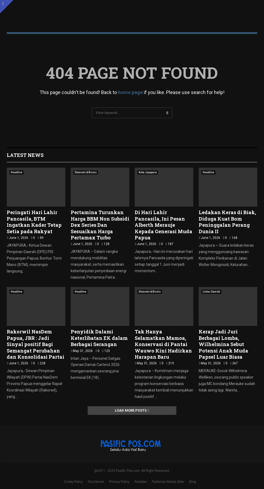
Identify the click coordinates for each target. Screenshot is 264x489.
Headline (16, 172)
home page (130, 92)
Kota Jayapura (148, 172)
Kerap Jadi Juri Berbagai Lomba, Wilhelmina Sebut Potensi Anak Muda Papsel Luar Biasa (223, 344)
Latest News (25, 155)
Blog (192, 482)
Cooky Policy (73, 482)
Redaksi (141, 482)
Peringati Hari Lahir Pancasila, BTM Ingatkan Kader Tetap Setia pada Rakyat (34, 221)
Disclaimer (96, 482)
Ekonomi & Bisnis (86, 172)
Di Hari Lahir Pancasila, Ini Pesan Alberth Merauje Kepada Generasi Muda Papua (163, 225)
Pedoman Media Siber (168, 482)
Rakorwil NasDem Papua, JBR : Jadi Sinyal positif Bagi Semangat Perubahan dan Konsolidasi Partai (35, 344)
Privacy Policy (119, 482)
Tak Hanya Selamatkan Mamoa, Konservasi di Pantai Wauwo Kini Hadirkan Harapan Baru (163, 344)
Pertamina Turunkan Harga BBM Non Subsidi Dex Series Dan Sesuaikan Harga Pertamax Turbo (100, 225)
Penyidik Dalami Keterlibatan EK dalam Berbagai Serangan (99, 337)
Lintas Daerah (211, 291)
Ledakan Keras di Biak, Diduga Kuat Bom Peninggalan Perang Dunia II (227, 221)
